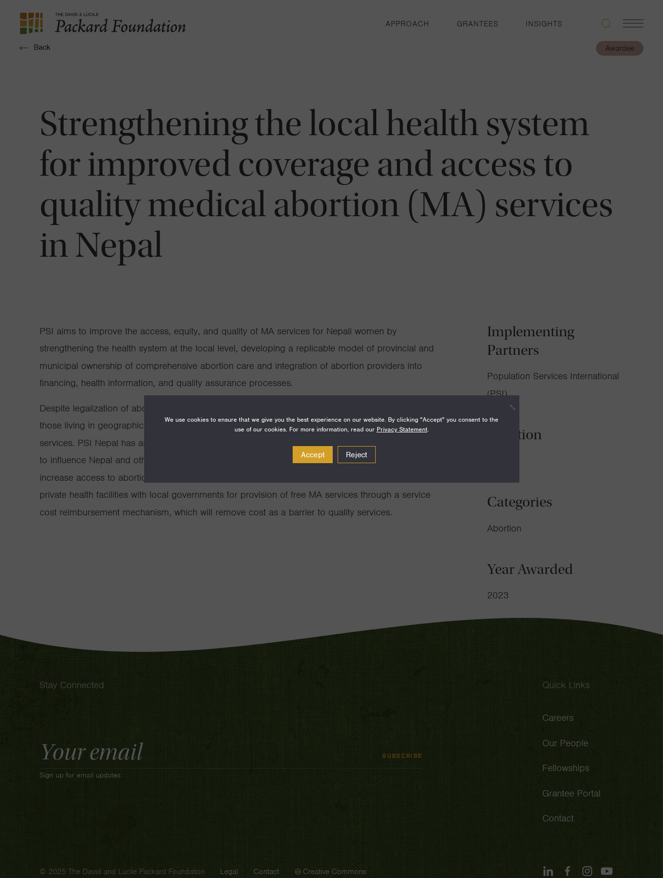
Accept (313, 455)
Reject (356, 455)
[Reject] (507, 407)
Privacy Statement (402, 429)
